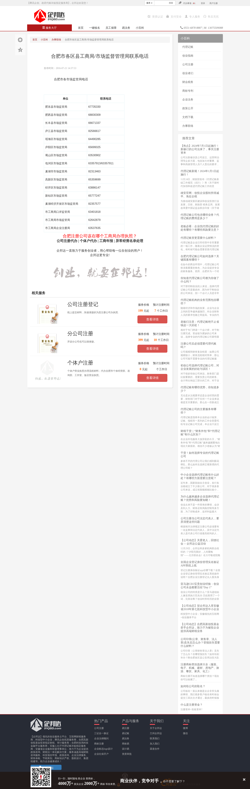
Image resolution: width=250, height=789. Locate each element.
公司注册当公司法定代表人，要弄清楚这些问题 (200, 520)
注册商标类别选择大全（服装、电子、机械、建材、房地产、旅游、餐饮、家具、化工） (200, 668)
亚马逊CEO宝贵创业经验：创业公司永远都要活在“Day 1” (200, 585)
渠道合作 (154, 749)
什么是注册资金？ (192, 704)
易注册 (125, 728)
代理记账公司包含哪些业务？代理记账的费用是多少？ (200, 216)
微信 (185, 733)
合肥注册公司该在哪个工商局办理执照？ (100, 236)
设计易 (125, 749)
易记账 (125, 733)
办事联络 (56, 39)
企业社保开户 (101, 754)
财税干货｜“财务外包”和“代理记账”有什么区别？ (200, 433)
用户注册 (213, 3)
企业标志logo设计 (103, 749)
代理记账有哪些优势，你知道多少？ (200, 389)
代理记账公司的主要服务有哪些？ (198, 411)
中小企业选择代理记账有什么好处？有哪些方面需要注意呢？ (200, 476)
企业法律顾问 (101, 738)
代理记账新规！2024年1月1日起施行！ (200, 173)
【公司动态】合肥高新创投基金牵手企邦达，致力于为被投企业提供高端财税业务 (200, 627)
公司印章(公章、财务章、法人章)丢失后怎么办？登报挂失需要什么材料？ (200, 642)
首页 (81, 27)
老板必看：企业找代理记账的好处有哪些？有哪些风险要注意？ (200, 228)
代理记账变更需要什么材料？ (198, 237)
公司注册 (187, 64)
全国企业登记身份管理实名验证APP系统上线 (200, 564)
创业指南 (187, 55)
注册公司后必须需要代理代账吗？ (198, 345)
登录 (203, 3)
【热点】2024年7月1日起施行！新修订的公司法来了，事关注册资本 (200, 149)
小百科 (140, 27)
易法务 (126, 27)
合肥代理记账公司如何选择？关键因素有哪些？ (200, 258)
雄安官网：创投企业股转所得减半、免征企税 (200, 194)
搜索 (171, 3)
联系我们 (154, 738)
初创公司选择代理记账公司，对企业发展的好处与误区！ (200, 367)
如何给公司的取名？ (193, 686)
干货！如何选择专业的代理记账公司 (200, 454)
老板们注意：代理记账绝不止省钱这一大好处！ (200, 323)
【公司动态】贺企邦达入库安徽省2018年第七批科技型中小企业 (200, 607)
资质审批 (127, 754)
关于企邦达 (156, 728)
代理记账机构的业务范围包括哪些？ (200, 301)
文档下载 (187, 117)
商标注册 (99, 743)
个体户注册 (80, 363)
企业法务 (187, 99)
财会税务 (187, 81)
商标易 (125, 743)
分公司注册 (80, 333)
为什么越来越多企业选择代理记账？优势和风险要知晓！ (200, 498)
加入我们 (154, 743)
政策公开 (187, 108)
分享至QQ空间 (20, 50)
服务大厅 (49, 27)
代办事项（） (190, 3)
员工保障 (110, 27)
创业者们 (187, 73)
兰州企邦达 (156, 733)
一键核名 (94, 27)
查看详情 (152, 319)
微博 (185, 728)
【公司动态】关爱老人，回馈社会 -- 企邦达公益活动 (200, 542)
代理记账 (187, 46)
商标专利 (187, 90)
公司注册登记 (82, 304)
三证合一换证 (101, 733)
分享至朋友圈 (20, 39)
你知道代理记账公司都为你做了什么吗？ (200, 280)
